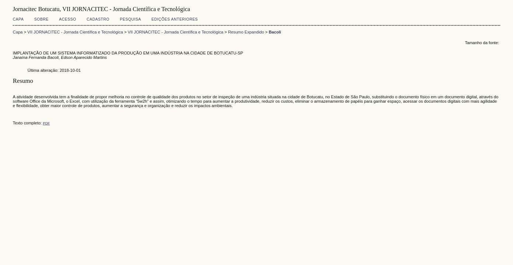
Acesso (67, 19)
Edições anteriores (174, 19)
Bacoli (275, 32)
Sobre (41, 19)
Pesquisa (130, 19)
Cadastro (98, 19)
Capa (18, 19)
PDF (46, 123)
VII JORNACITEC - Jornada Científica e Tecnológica (75, 32)
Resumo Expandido (246, 32)
